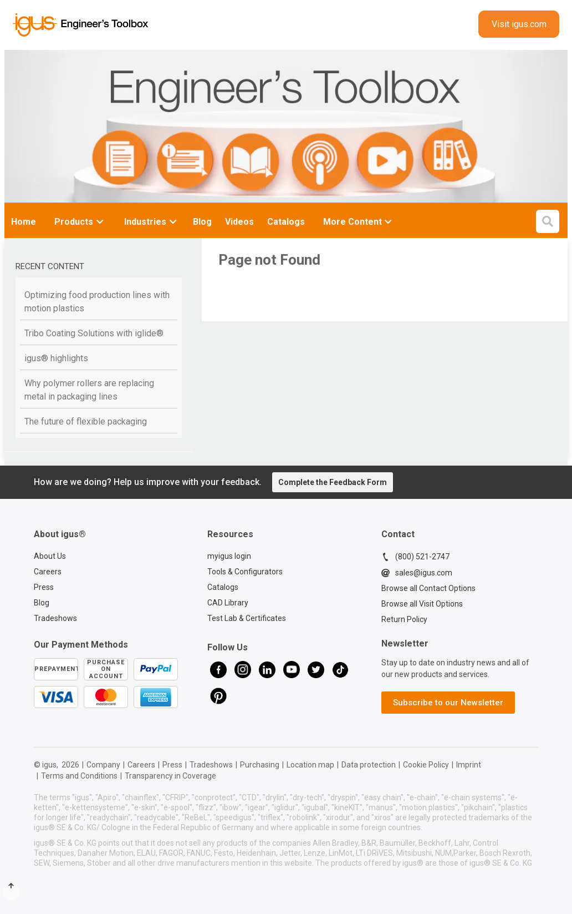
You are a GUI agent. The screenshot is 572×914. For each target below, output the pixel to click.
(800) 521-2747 (415, 556)
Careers (48, 571)
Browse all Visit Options (422, 603)
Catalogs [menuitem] (286, 221)
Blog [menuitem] (202, 221)
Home (23, 221)
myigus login (229, 556)
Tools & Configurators (245, 571)
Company (103, 764)
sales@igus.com (416, 572)
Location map (310, 764)
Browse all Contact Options (428, 588)
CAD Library (227, 602)
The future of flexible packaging (85, 421)
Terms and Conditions (79, 775)
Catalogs (222, 587)
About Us (50, 556)
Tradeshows (55, 618)
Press (44, 587)
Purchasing (259, 764)
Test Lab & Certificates (246, 618)
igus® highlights (56, 358)
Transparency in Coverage (170, 775)
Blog (41, 602)
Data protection (368, 764)
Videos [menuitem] (239, 221)
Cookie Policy (426, 764)
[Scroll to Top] (11, 891)
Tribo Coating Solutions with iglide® (94, 333)
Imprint (468, 764)
